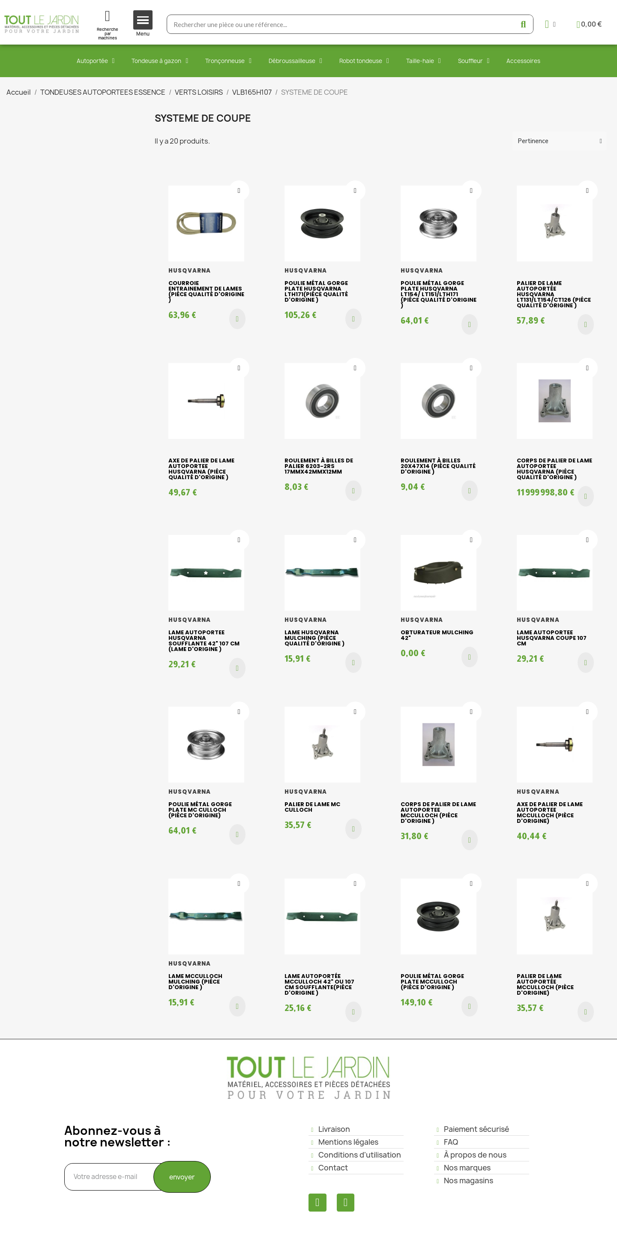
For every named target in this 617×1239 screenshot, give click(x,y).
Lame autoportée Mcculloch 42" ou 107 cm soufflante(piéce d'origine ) (319, 984)
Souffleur (474, 61)
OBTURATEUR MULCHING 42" (437, 635)
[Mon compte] (550, 24)
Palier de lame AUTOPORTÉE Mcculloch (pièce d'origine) (545, 984)
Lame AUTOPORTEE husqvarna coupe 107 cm (552, 638)
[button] (237, 319)
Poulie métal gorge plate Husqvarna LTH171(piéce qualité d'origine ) (316, 291)
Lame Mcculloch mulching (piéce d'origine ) (195, 981)
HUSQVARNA (189, 271)
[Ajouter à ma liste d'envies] (239, 190)
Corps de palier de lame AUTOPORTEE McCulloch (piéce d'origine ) (438, 812)
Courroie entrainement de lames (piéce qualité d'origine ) (206, 291)
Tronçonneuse (228, 61)
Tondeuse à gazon (160, 61)
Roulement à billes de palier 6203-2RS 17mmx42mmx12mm (319, 466)
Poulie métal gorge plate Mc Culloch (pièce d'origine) (200, 809)
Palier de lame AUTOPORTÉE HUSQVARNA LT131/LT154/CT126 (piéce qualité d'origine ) (554, 294)
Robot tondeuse (364, 61)
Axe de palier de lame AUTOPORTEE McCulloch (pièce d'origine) (550, 812)
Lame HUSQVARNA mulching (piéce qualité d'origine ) (314, 638)
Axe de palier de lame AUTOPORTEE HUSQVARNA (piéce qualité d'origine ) (201, 468)
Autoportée (96, 61)
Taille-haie (423, 61)
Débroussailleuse (295, 61)
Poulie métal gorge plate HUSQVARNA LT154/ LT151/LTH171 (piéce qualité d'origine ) (438, 294)
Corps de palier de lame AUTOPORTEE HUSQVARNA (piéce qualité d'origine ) (554, 468)
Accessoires (523, 61)
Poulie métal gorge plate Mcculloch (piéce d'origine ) (432, 981)
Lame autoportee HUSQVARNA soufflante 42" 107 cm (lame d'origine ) (204, 640)
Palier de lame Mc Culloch (312, 807)
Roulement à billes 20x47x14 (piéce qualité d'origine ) (438, 466)
